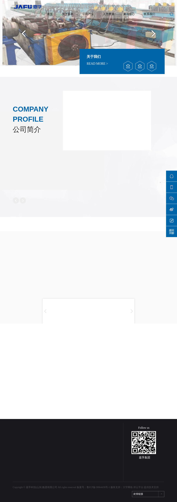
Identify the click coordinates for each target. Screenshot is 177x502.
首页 (50, 14)
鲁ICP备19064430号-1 (98, 487)
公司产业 (88, 14)
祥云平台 (138, 487)
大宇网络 (128, 487)
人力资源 (108, 14)
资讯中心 (129, 14)
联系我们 (149, 14)
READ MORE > (97, 63)
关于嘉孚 (67, 14)
